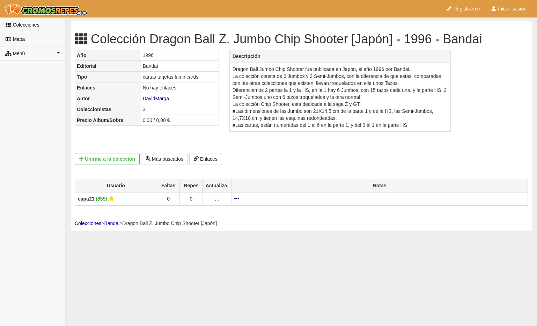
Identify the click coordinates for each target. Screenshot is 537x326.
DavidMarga (156, 98)
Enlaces (206, 159)
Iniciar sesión (509, 9)
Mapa (15, 39)
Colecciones (22, 25)
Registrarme (463, 9)
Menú (32, 53)
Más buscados (164, 159)
